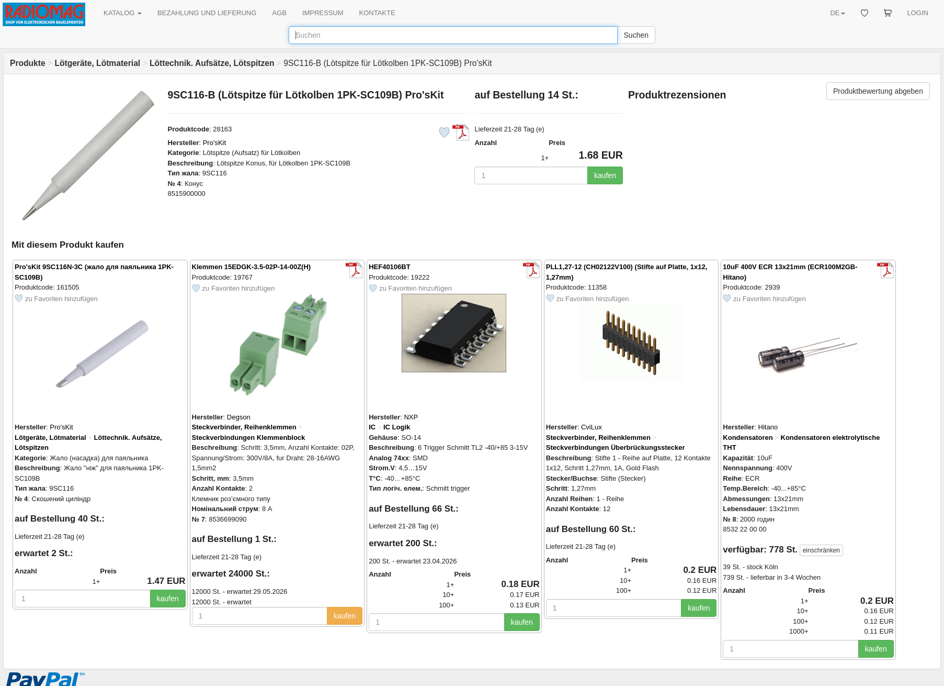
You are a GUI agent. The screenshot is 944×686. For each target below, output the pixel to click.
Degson (239, 417)
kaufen (605, 175)
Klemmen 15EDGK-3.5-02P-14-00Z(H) (251, 267)
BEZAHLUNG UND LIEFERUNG (206, 13)
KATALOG (123, 13)
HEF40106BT (389, 267)
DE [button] (837, 13)
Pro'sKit (214, 143)
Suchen (636, 35)
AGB (279, 13)
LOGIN (917, 13)
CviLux (591, 427)
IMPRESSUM (323, 13)
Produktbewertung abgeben (878, 91)
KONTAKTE (377, 13)
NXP (411, 417)
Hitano (768, 427)
